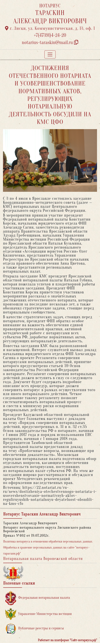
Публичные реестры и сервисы (34, 628)
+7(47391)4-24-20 (50, 35)
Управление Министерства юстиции (38, 614)
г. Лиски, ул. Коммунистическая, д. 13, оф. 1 (50, 28)
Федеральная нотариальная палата (37, 598)
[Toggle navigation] (50, 54)
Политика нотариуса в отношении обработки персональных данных (47, 541)
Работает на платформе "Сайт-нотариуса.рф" (67, 640)
